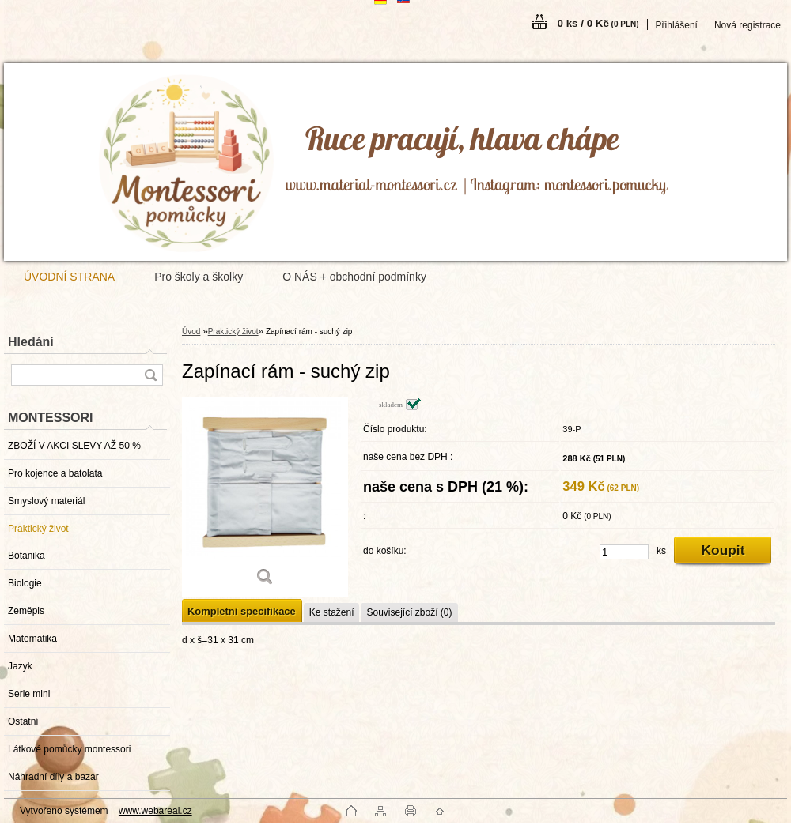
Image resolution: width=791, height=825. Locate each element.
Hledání (31, 341)
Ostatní (23, 721)
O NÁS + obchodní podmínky (354, 276)
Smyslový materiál (46, 501)
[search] (150, 375)
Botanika (26, 555)
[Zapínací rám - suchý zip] (265, 497)
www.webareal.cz (155, 810)
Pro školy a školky (198, 276)
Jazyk (20, 666)
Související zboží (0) (409, 612)
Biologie (25, 583)
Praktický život (38, 528)
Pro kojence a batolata (55, 473)
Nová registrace (747, 25)
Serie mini (29, 693)
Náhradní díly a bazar (53, 776)
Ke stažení (331, 612)
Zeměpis (26, 610)
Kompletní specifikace (241, 611)
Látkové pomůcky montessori (69, 749)
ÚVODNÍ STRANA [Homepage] (69, 276)
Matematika (32, 638)
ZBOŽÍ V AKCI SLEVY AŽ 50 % (74, 445)
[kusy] (624, 551)
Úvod (191, 331)
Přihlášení (677, 25)
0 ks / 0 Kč (598, 23)
